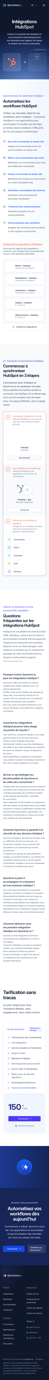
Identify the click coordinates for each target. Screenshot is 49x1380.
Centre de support (34, 1308)
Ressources (32, 1287)
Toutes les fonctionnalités (25, 1087)
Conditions (39, 1359)
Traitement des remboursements (24, 206)
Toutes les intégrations (24, 327)
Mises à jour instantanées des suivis (26, 157)
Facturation (8, 1343)
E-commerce (8, 1324)
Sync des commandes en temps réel (26, 141)
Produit (6, 1287)
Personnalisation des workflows (24, 223)
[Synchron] (12, 5)
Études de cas (33, 1294)
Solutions (7, 1318)
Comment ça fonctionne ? (36, 1248)
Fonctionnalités (9, 1304)
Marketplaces (9, 1329)
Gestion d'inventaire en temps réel (25, 174)
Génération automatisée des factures (26, 190)
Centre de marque (34, 1313)
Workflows (7, 1299)
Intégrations (8, 1294)
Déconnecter (24, 458)
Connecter (24, 510)
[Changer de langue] (34, 5)
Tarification (8, 1310)
